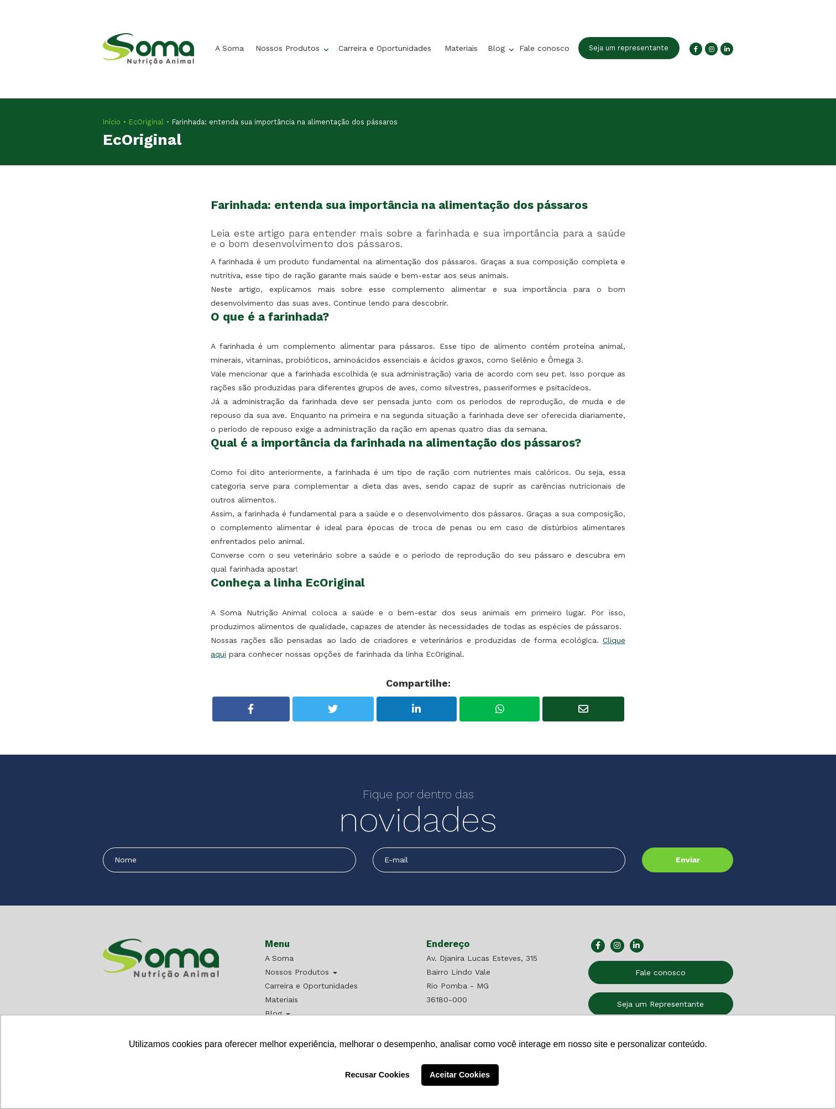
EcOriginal (146, 122)
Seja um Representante (660, 1004)
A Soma (229, 48)
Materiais (461, 48)
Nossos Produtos (288, 48)
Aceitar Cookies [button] (460, 1074)
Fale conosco (544, 48)
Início (112, 122)
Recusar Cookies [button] (377, 1074)
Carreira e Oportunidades (384, 48)
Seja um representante (628, 48)
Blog (498, 48)
